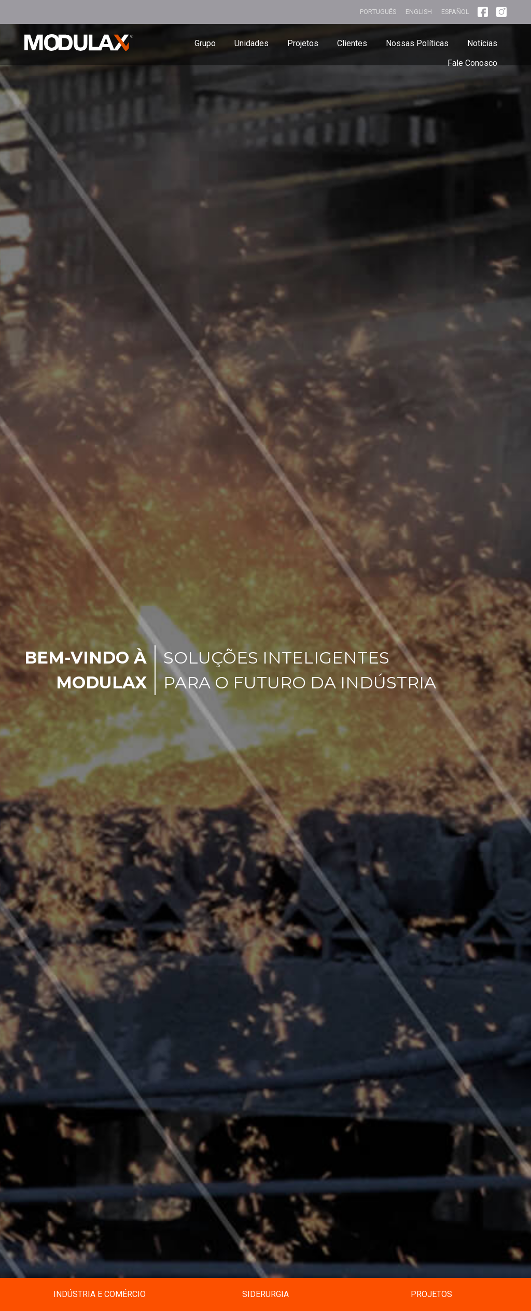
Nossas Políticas (417, 43)
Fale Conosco (472, 63)
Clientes (352, 43)
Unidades (251, 43)
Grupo (205, 43)
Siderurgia (265, 1294)
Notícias (482, 43)
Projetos (302, 43)
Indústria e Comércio (99, 1294)
